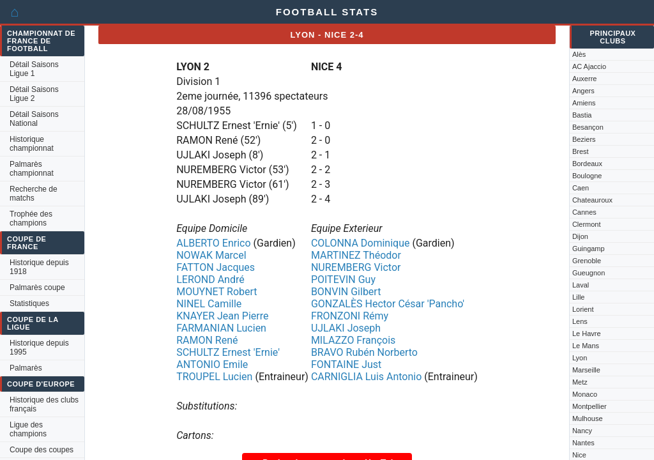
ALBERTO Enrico (213, 243)
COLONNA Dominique (360, 243)
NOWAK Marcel (211, 255)
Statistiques (29, 303)
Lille (578, 297)
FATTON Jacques (215, 267)
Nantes (583, 443)
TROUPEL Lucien (214, 377)
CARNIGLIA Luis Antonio (366, 377)
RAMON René (207, 340)
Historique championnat (32, 144)
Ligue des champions (28, 429)
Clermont (586, 224)
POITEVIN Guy (343, 279)
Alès (579, 54)
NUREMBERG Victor (356, 267)
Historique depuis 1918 (39, 267)
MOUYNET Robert (216, 292)
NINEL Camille (208, 304)
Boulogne (587, 176)
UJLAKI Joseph (346, 328)
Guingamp (588, 248)
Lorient (583, 309)
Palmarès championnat (32, 169)
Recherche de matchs (33, 194)
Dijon (580, 236)
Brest (580, 151)
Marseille (586, 370)
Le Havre (586, 333)
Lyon (579, 358)
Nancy (582, 430)
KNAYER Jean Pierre (222, 316)
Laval (580, 285)
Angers (583, 91)
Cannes (584, 212)
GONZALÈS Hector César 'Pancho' (387, 304)
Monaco (584, 394)
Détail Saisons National (34, 119)
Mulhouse (587, 418)
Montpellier (589, 406)
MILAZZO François (353, 340)
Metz (580, 382)
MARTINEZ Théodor (356, 255)
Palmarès (26, 368)
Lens (580, 321)
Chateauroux (592, 200)
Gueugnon (588, 273)
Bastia (582, 115)
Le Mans (585, 345)
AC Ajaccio (589, 66)
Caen (580, 188)
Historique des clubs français (44, 404)
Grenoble (586, 260)
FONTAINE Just (346, 364)
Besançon (588, 127)
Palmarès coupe (37, 287)
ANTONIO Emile (212, 364)
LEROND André (210, 279)
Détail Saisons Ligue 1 (34, 69)
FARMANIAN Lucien (221, 328)
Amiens (584, 103)
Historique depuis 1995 (39, 347)
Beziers (584, 139)
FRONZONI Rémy (349, 316)
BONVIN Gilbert (346, 292)
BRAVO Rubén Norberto (364, 352)
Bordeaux (587, 163)
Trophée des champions (31, 218)
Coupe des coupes (41, 449)
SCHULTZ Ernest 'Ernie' (228, 352)
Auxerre (584, 78)
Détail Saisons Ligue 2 (34, 94)
